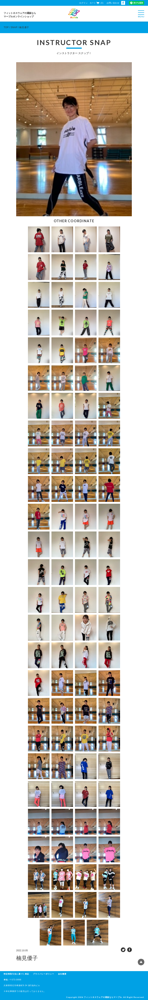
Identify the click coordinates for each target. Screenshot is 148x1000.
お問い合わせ (113, 3)
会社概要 (62, 974)
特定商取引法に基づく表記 (16, 974)
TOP (6, 27)
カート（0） (97, 3)
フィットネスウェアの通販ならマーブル (103, 997)
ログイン (83, 3)
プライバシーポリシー (43, 974)
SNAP (14, 27)
